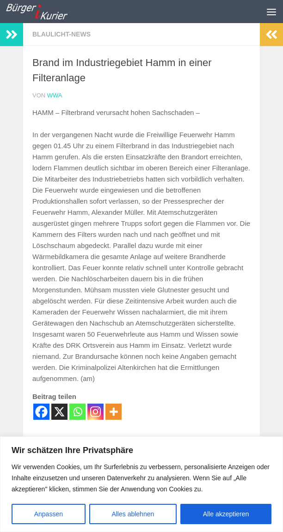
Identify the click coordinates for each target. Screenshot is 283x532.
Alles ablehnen (132, 514)
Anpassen (48, 514)
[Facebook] (41, 412)
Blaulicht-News (61, 34)
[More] (113, 412)
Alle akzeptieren (226, 514)
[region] (141, 484)
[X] (59, 412)
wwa (54, 95)
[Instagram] (95, 412)
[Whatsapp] (77, 412)
